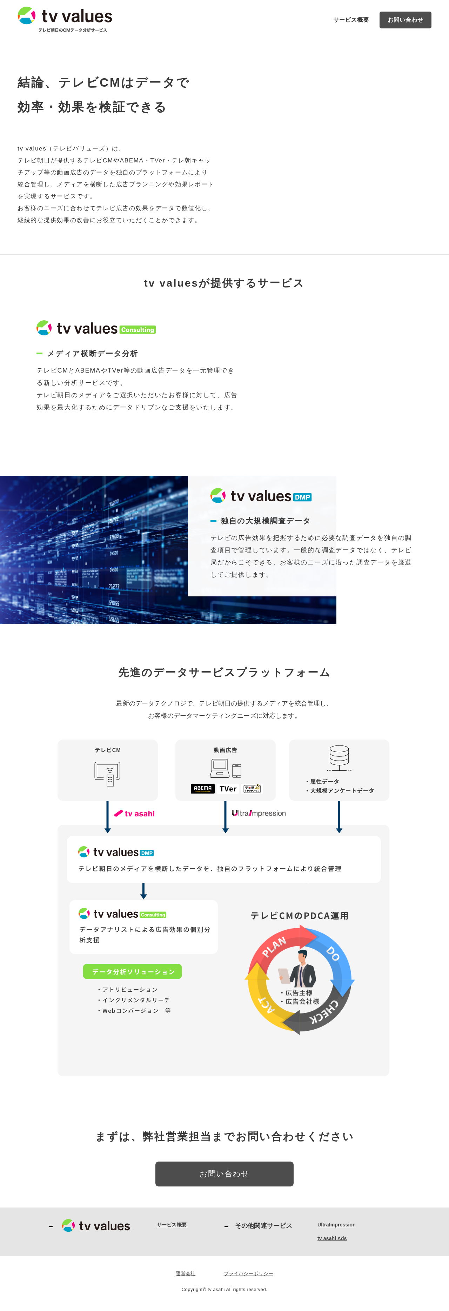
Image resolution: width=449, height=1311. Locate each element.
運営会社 (186, 1273)
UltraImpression (336, 1225)
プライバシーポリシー (249, 1273)
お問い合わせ (405, 20)
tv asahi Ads (332, 1238)
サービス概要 (351, 20)
